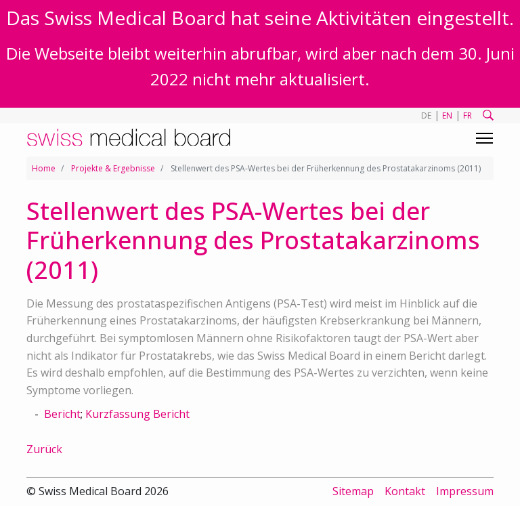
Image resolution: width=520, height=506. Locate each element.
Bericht (62, 413)
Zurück (44, 449)
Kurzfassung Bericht (137, 413)
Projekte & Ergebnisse (113, 168)
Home (44, 168)
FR (467, 115)
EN (447, 115)
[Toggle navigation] (484, 138)
